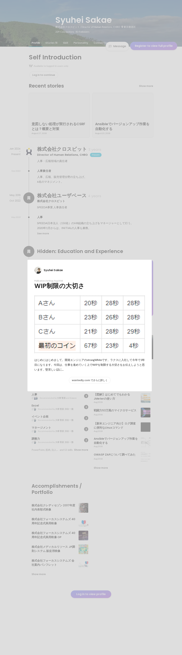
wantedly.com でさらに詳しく (90, 380)
